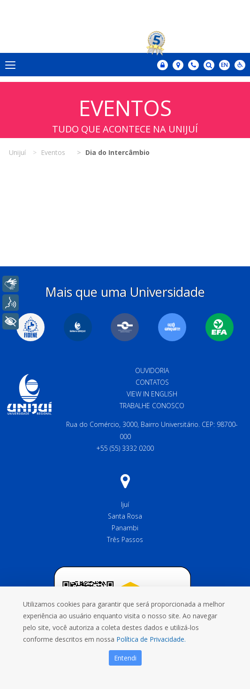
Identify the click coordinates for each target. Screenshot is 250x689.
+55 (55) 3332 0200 (125, 448)
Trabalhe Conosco (152, 405)
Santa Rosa (125, 516)
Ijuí (125, 504)
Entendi (125, 657)
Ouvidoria (152, 370)
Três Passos (125, 539)
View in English (152, 393)
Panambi (125, 527)
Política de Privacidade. (151, 639)
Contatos (152, 382)
